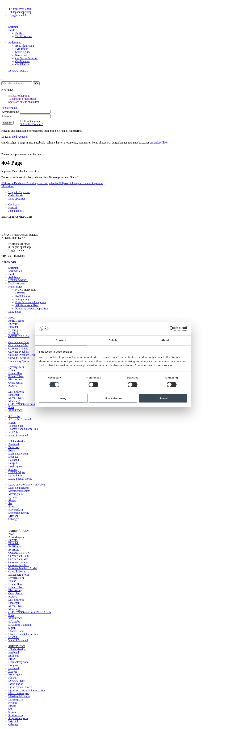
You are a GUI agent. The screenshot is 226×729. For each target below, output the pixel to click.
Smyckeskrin (15, 509)
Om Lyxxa (14, 204)
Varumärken (15, 270)
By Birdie (13, 333)
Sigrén (12, 422)
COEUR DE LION (19, 336)
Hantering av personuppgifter (31, 308)
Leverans (20, 292)
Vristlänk (13, 515)
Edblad (12, 370)
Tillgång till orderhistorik (22, 98)
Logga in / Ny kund (19, 192)
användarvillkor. (159, 142)
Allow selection (112, 398)
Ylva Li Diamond (18, 435)
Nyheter (12, 497)
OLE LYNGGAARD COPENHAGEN (29, 404)
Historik (12, 207)
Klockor (12, 469)
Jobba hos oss (16, 210)
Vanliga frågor (23, 299)
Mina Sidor (14, 311)
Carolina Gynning (18, 348)
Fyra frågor (21, 48)
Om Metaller (22, 61)
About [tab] (165, 340)
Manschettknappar (18, 487)
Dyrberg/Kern (16, 366)
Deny (63, 398)
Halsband (13, 459)
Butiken (12, 30)
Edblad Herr (15, 373)
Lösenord (7, 116)
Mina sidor (7, 186)
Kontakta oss (22, 295)
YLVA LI (13, 432)
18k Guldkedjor (17, 441)
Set (10, 503)
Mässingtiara (15, 493)
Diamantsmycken (18, 453)
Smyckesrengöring (18, 512)
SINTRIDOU (15, 410)
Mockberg (14, 401)
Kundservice (15, 286)
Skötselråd (21, 55)
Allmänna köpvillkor (27, 305)
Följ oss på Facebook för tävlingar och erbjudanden (30, 183)
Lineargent (14, 394)
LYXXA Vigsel (16, 472)
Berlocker (13, 447)
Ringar (12, 500)
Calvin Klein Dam (18, 342)
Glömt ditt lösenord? (31, 124)
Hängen (12, 462)
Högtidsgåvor (15, 466)
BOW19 (13, 323)
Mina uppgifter (16, 198)
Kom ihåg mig (32, 121)
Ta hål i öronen (23, 36)
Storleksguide (23, 51)
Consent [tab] (61, 340)
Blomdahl (13, 326)
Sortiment (13, 26)
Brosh (11, 450)
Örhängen (13, 518)
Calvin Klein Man (18, 345)
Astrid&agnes (16, 320)
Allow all (163, 398)
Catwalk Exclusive (18, 357)
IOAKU (12, 385)
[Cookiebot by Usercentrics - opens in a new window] (172, 328)
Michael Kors (16, 397)
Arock (11, 317)
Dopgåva (13, 456)
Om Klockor (22, 64)
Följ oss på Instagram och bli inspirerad (81, 183)
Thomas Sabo (16, 425)
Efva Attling (15, 379)
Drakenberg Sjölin (18, 361)
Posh (11, 407)
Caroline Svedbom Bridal (22, 354)
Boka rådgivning (24, 45)
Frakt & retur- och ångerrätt (30, 302)
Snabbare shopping (19, 95)
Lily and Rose (16, 391)
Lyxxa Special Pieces (20, 478)
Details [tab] (113, 340)
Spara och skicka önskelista (23, 101)
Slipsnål (12, 506)
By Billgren (14, 330)
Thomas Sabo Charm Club (23, 428)
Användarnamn (10, 111)
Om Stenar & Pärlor (26, 58)
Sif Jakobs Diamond (19, 419)
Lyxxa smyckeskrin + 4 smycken (26, 484)
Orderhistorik (15, 195)
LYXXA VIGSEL (18, 70)
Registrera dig (9, 107)
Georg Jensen (15, 382)
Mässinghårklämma (19, 490)
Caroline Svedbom (18, 351)
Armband (13, 444)
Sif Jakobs (14, 416)
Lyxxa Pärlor (15, 475)
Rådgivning (14, 42)
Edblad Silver (16, 376)
